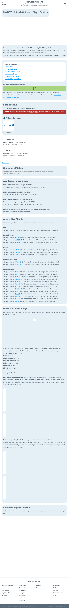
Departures (5, 590)
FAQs (20, 598)
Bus (54, 598)
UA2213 (17, 286)
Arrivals (4, 588)
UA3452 (17, 294)
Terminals (22, 585)
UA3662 (17, 299)
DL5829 (17, 242)
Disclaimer (20, 606)
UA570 (17, 301)
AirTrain (55, 588)
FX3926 (17, 252)
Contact (26, 606)
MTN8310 (18, 262)
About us (31, 606)
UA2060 (17, 284)
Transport (56, 585)
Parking (38, 585)
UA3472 (17, 296)
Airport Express (58, 593)
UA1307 (17, 274)
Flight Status (9, 66)
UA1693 (17, 277)
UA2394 (17, 289)
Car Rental (22, 588)
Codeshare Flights (11, 69)
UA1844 (17, 281)
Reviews (39, 588)
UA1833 (17, 279)
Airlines (4, 595)
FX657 (17, 254)
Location (22, 600)
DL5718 (17, 237)
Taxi (54, 595)
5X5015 (17, 230)
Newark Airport (34, 2)
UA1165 (17, 272)
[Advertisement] (34, 30)
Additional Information (12, 71)
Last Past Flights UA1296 (13, 79)
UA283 (17, 291)
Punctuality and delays (12, 76)
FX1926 (17, 250)
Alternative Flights (11, 74)
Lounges (22, 593)
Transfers (56, 590)
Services (22, 595)
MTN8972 (18, 264)
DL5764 (17, 240)
